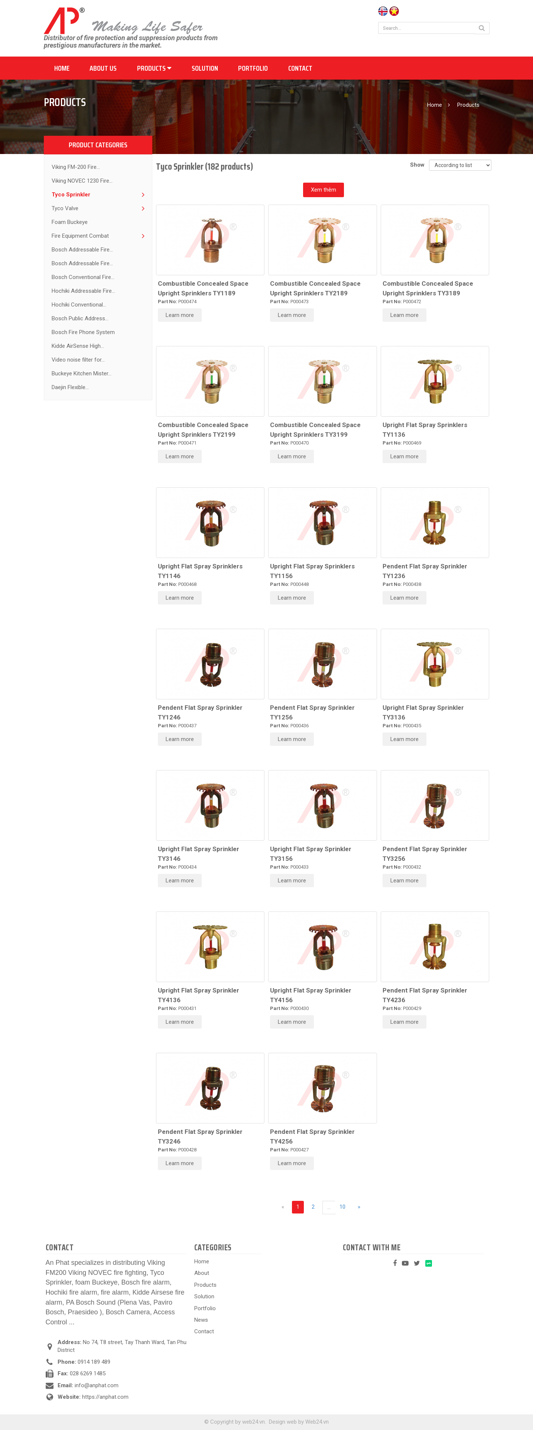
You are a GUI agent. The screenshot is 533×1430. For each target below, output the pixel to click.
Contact (300, 68)
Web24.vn (317, 1421)
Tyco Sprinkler (71, 194)
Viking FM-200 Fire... (76, 167)
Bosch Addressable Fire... (82, 249)
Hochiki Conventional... (79, 304)
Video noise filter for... (78, 359)
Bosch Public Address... (80, 318)
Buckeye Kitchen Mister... (81, 373)
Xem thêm (323, 189)
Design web (283, 1421)
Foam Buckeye (70, 222)
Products (154, 68)
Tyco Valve (65, 208)
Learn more (180, 315)
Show (419, 164)
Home (61, 68)
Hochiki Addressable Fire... (83, 291)
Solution (205, 68)
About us (103, 68)
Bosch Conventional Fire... (83, 277)
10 (342, 1206)
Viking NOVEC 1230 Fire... (82, 180)
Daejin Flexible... (70, 387)
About (201, 1273)
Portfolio (253, 68)
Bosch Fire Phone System (83, 332)
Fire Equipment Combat (80, 236)
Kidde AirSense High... (78, 346)
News (201, 1320)
